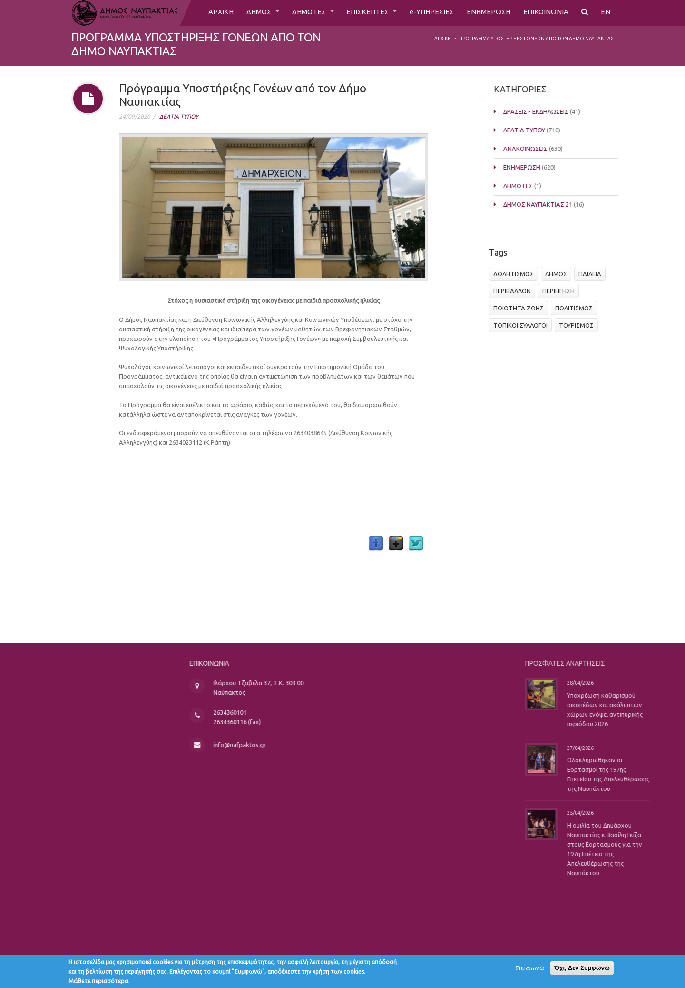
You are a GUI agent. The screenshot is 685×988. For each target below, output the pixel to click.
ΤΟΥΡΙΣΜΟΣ (579, 325)
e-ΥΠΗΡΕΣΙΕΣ (428, 13)
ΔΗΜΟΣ (248, 13)
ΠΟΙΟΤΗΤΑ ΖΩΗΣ (521, 308)
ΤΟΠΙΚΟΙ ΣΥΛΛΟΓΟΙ (523, 325)
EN (605, 13)
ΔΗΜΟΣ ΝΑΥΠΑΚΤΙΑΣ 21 (544, 204)
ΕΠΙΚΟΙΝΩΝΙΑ (545, 13)
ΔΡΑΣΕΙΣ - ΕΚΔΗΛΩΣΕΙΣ (543, 111)
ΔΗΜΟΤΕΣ (301, 13)
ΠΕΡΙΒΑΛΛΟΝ (515, 291)
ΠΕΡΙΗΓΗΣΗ (561, 291)
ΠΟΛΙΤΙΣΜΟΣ (577, 308)
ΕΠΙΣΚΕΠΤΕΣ (362, 13)
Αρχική (442, 38)
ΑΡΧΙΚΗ (208, 13)
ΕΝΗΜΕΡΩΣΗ (486, 13)
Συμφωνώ (530, 970)
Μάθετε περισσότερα (98, 983)
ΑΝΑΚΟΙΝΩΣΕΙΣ (532, 148)
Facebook (375, 543)
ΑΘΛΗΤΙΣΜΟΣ (516, 273)
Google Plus (395, 543)
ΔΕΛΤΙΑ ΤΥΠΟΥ (178, 116)
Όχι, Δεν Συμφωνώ (582, 970)
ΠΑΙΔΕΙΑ (592, 273)
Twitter (415, 543)
